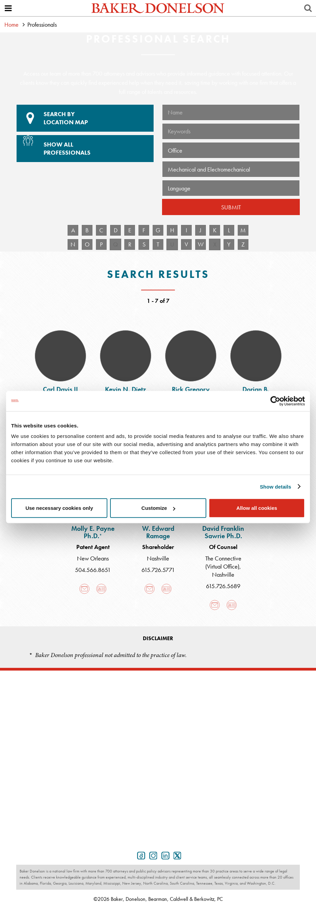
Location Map (85, 118)
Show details (275, 486)
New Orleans (93, 558)
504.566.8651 (93, 570)
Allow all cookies (256, 508)
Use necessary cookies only (59, 508)
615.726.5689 (223, 586)
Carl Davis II (60, 389)
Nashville (158, 558)
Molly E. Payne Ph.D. (92, 532)
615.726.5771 (158, 570)
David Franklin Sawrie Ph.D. (223, 532)
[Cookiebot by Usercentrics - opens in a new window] (275, 401)
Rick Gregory (191, 389)
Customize (158, 508)
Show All (84, 146)
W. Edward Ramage (158, 532)
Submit (231, 207)
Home (11, 24)
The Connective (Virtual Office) (223, 562)
